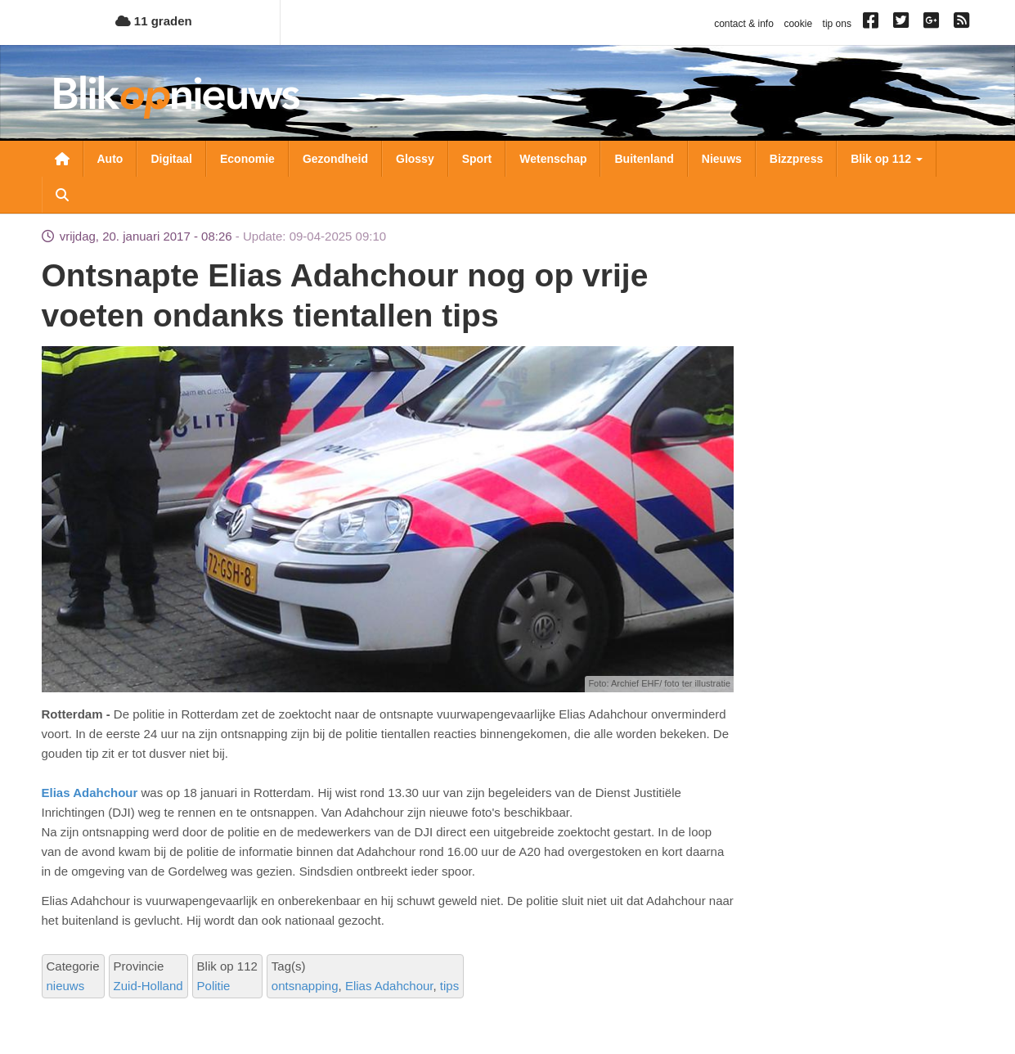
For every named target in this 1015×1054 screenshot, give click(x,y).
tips (449, 986)
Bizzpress (796, 158)
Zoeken (62, 195)
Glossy (415, 158)
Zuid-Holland (148, 986)
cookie (798, 23)
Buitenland (643, 158)
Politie (214, 986)
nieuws (66, 986)
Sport (477, 158)
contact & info (744, 23)
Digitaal (171, 158)
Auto (110, 158)
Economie (247, 158)
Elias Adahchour (91, 793)
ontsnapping (305, 986)
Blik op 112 (887, 158)
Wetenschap (552, 158)
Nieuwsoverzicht (62, 159)
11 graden (153, 21)
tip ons (837, 23)
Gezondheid (335, 158)
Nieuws (722, 158)
